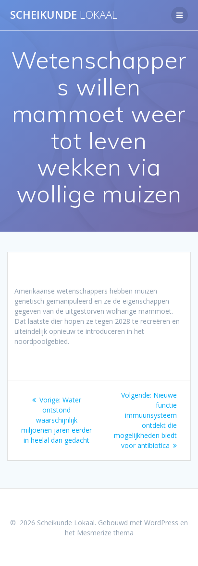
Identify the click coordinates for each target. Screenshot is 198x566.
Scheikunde (63, 15)
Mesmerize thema (105, 532)
